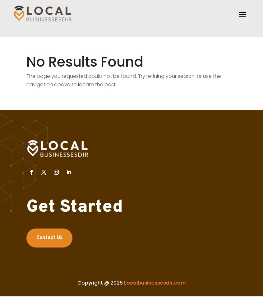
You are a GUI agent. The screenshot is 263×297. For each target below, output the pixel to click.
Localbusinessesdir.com (155, 282)
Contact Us (49, 238)
